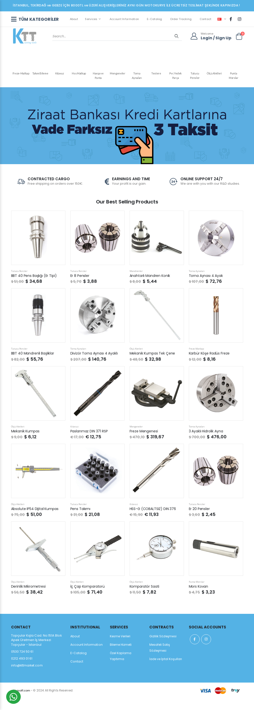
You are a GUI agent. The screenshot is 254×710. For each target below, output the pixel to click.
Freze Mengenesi (145, 442)
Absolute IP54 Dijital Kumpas (36, 520)
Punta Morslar (233, 77)
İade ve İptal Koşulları (166, 670)
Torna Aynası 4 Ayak (207, 287)
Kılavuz (59, 74)
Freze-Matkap (20, 74)
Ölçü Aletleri (214, 74)
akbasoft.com (21, 702)
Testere (156, 74)
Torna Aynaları (136, 77)
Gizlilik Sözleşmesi (163, 647)
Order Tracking (180, 23)
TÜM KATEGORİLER (33, 23)
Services (90, 23)
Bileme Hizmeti (122, 656)
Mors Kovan (199, 597)
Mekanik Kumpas (26, 442)
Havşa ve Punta (98, 77)
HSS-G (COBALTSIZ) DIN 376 (154, 520)
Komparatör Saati (146, 597)
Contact (205, 23)
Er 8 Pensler (80, 287)
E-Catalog (153, 23)
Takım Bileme (40, 74)
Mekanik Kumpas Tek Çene (153, 364)
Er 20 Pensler (200, 520)
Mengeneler (117, 74)
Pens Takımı (80, 520)
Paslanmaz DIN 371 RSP (90, 442)
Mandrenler (136, 282)
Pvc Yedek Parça (175, 77)
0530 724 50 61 (22, 663)
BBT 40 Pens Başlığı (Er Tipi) (35, 287)
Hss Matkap (78, 74)
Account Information (123, 23)
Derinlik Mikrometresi (29, 597)
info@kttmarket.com (27, 677)
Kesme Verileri (122, 647)
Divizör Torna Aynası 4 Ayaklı (95, 364)
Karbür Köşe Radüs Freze (211, 364)
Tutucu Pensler (194, 77)
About (73, 23)
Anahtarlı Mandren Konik (151, 287)
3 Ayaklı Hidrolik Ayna (207, 442)
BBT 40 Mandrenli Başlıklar (33, 364)
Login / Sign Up (216, 47)
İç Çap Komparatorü (88, 597)
